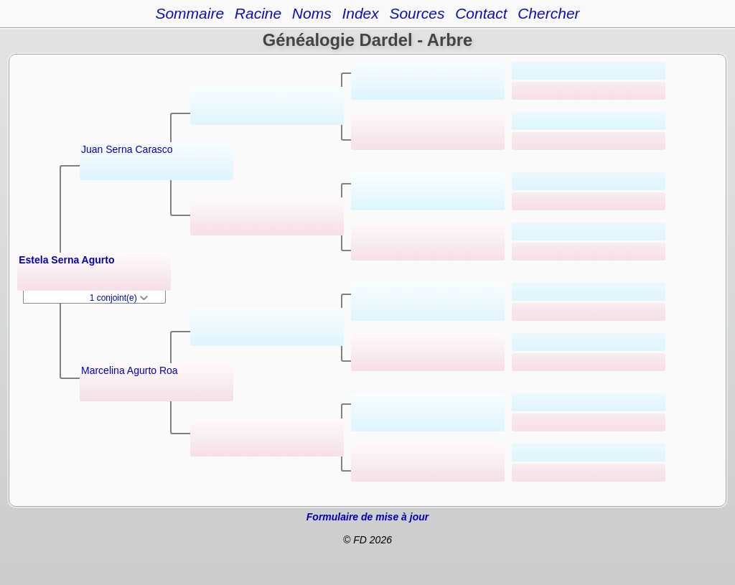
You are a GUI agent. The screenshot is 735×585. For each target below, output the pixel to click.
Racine (258, 13)
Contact (481, 13)
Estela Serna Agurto (66, 260)
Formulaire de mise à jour (367, 517)
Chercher (548, 13)
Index (360, 13)
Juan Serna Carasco (127, 149)
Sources (416, 13)
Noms (312, 13)
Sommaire (189, 13)
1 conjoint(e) (119, 298)
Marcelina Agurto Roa (129, 370)
